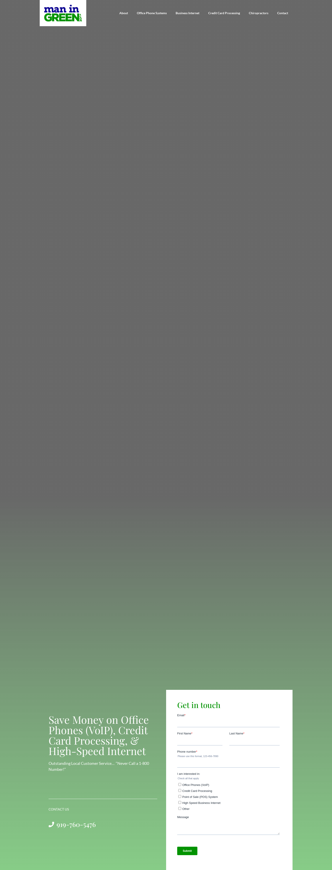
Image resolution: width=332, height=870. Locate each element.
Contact (282, 13)
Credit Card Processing (224, 13)
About (123, 13)
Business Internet (187, 13)
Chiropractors (258, 13)
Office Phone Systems (152, 13)
